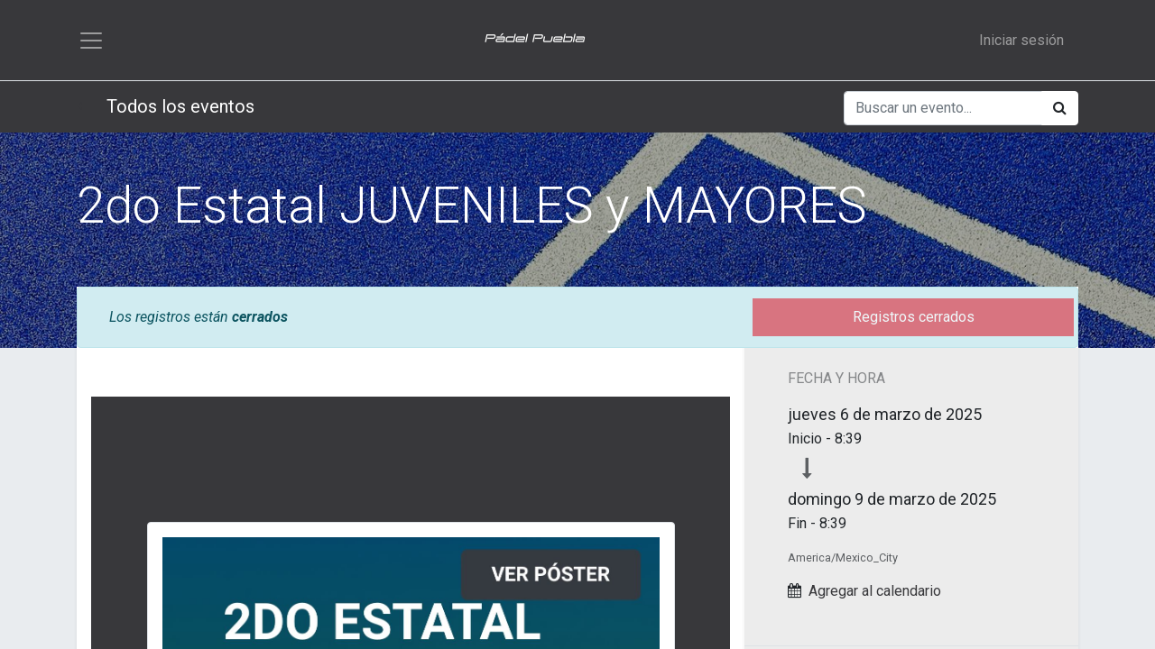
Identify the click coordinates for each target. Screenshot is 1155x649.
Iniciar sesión (1021, 41)
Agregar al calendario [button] (874, 592)
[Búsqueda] (1059, 111)
